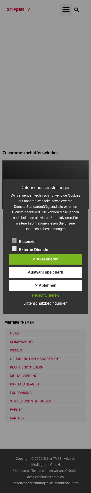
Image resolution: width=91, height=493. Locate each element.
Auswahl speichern (45, 272)
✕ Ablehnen (46, 285)
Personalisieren (45, 295)
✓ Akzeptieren (46, 259)
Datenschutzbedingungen (45, 303)
